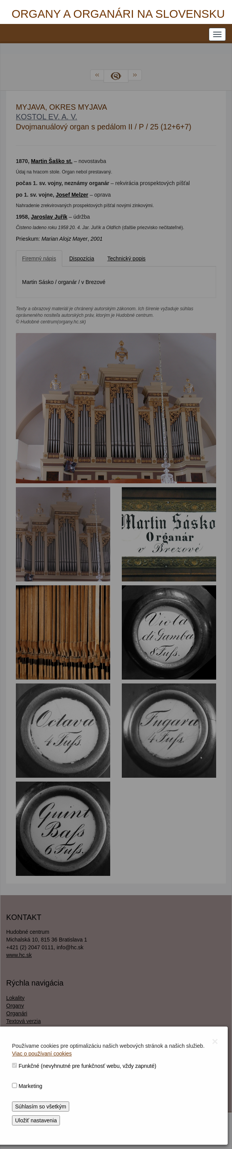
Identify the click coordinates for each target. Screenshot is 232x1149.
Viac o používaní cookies (42, 1053)
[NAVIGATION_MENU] (217, 34)
